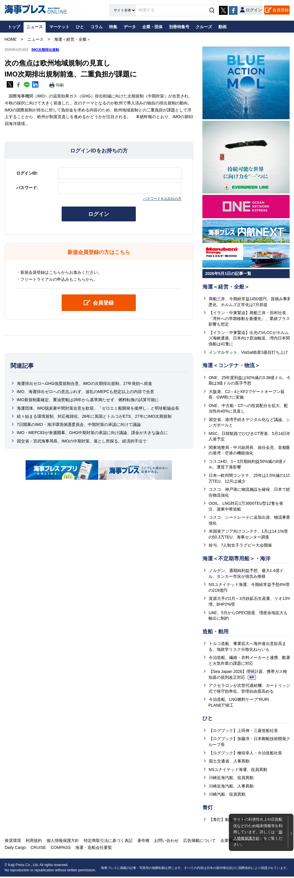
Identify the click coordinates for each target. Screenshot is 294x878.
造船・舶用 (215, 632)
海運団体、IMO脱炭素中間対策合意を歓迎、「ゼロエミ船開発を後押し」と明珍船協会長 (98, 408)
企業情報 (226, 842)
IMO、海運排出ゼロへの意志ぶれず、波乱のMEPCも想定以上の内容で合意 (85, 391)
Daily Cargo (15, 849)
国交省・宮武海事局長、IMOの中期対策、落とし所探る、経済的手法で (82, 441)
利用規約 (33, 842)
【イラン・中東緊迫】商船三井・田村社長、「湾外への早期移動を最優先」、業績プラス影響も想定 (249, 319)
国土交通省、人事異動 (229, 762)
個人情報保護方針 (62, 842)
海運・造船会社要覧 (92, 849)
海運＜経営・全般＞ (226, 287)
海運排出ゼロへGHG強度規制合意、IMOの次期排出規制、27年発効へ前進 (84, 383)
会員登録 (280, 10)
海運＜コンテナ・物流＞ (231, 366)
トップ (14, 26)
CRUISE (38, 849)
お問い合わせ (165, 842)
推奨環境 (13, 842)
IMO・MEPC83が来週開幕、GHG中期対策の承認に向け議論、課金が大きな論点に (92, 433)
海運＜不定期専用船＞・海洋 (236, 559)
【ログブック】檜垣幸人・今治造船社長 (245, 754)
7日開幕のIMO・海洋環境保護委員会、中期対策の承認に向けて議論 (79, 424)
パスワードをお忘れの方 (162, 199)
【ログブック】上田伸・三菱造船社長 (243, 731)
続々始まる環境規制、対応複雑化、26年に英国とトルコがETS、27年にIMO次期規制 (94, 416)
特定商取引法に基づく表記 (107, 842)
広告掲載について (197, 842)
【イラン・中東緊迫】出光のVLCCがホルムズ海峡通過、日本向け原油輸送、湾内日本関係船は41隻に (249, 338)
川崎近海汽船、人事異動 (231, 787)
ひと (207, 720)
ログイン (98, 214)
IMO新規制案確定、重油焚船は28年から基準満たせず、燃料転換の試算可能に (88, 400)
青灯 (207, 809)
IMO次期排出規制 (45, 50)
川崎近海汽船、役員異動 (231, 779)
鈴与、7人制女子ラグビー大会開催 (240, 546)
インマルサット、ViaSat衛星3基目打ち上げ (248, 352)
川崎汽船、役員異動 (227, 795)
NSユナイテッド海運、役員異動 (238, 770)
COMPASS (60, 849)
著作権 (142, 842)
